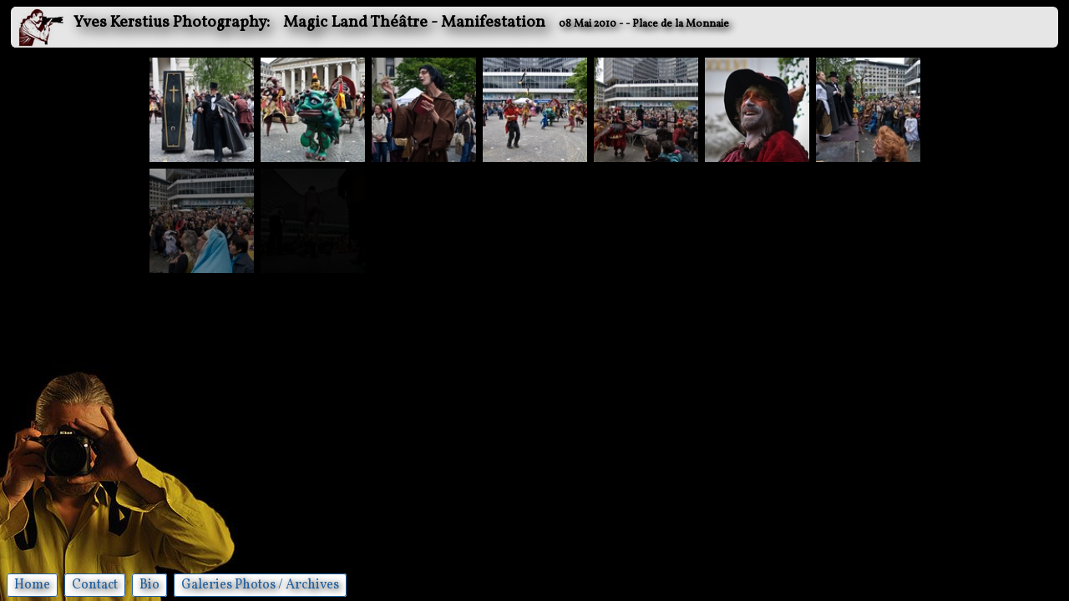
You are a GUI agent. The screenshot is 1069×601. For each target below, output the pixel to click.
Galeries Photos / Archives (260, 585)
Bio (149, 585)
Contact (95, 585)
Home (32, 585)
